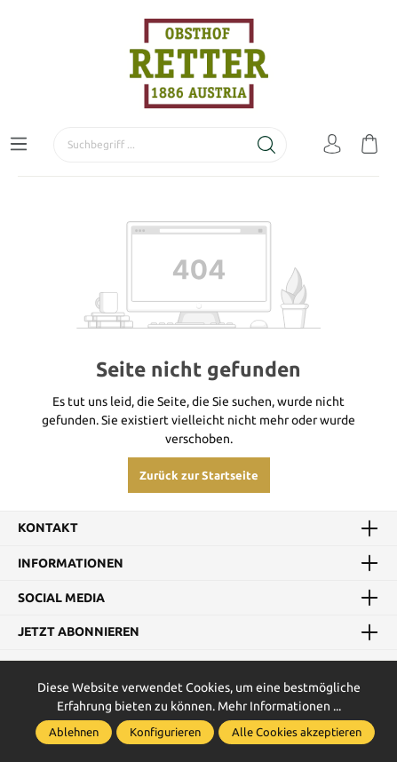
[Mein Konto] (332, 144)
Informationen (70, 563)
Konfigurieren (165, 732)
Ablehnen (74, 732)
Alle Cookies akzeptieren (296, 732)
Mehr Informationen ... (279, 706)
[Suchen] (267, 145)
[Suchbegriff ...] (150, 145)
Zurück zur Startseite (198, 475)
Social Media (61, 597)
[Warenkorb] (369, 144)
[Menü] (18, 144)
